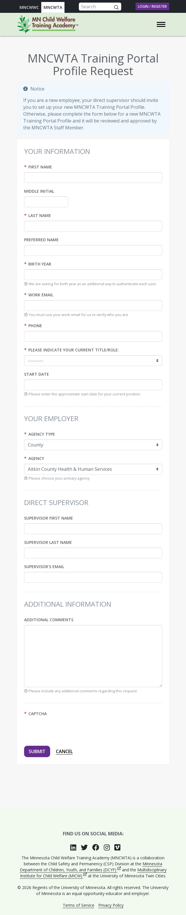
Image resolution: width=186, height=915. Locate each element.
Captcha (37, 713)
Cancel (64, 751)
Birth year (39, 264)
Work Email (40, 294)
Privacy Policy (111, 905)
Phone (35, 325)
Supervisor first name (48, 518)
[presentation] (67, 730)
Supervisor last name (48, 542)
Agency (36, 458)
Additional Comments (48, 619)
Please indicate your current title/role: (73, 350)
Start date (36, 374)
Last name (39, 215)
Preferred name (41, 239)
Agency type (41, 434)
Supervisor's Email (44, 566)
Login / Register (152, 6)
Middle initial (39, 191)
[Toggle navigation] (161, 24)
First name (40, 167)
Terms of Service (78, 905)
